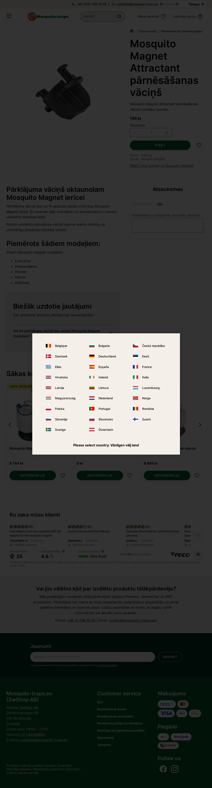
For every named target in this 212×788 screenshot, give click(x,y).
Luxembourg (151, 388)
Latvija (59, 388)
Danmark (61, 356)
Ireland (103, 377)
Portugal (104, 408)
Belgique (61, 346)
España (104, 366)
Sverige (60, 429)
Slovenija (61, 419)
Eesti (145, 356)
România (148, 408)
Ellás (58, 366)
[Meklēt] (119, 17)
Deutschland (107, 356)
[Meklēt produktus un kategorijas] (103, 17)
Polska (59, 408)
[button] (9, 16)
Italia (145, 377)
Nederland (106, 398)
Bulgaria (104, 346)
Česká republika (153, 346)
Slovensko (106, 419)
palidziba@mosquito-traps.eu (137, 4)
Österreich (106, 429)
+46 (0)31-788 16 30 (91, 4)
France (147, 366)
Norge (146, 398)
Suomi (146, 419)
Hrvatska (61, 377)
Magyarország (65, 398)
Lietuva (104, 388)
